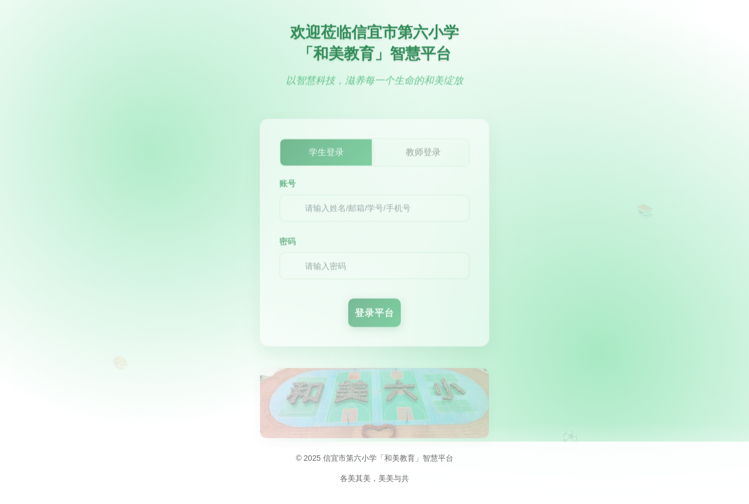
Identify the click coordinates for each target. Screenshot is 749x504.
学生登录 (326, 156)
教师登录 (423, 156)
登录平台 (374, 317)
